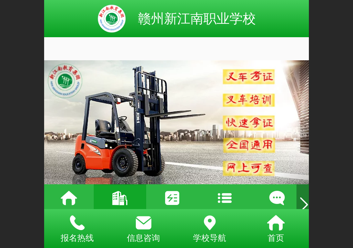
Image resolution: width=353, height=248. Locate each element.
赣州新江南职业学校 (197, 18)
